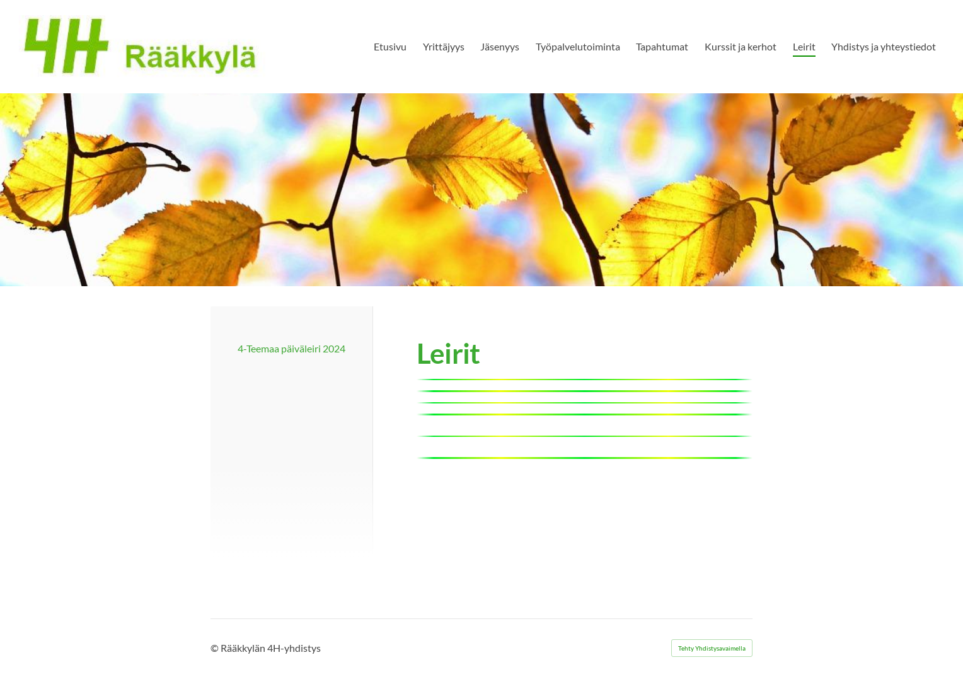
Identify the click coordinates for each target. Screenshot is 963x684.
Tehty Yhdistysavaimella (712, 648)
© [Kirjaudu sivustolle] (215, 648)
